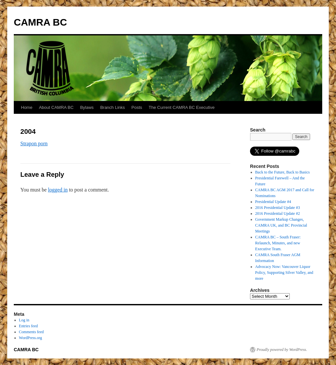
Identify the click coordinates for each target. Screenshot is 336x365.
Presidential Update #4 (273, 201)
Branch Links (112, 107)
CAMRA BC (40, 22)
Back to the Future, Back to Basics (282, 172)
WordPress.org (30, 337)
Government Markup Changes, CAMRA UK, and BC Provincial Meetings (281, 225)
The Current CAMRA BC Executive (182, 107)
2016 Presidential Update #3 (277, 207)
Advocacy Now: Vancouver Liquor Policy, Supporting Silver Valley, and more (284, 272)
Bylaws (87, 107)
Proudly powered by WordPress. (282, 349)
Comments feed (31, 332)
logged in (58, 190)
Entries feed (28, 326)
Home (26, 107)
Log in (24, 320)
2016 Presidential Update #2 (277, 213)
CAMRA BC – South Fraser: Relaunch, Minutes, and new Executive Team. (278, 243)
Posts (137, 107)
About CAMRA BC (56, 107)
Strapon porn (34, 143)
